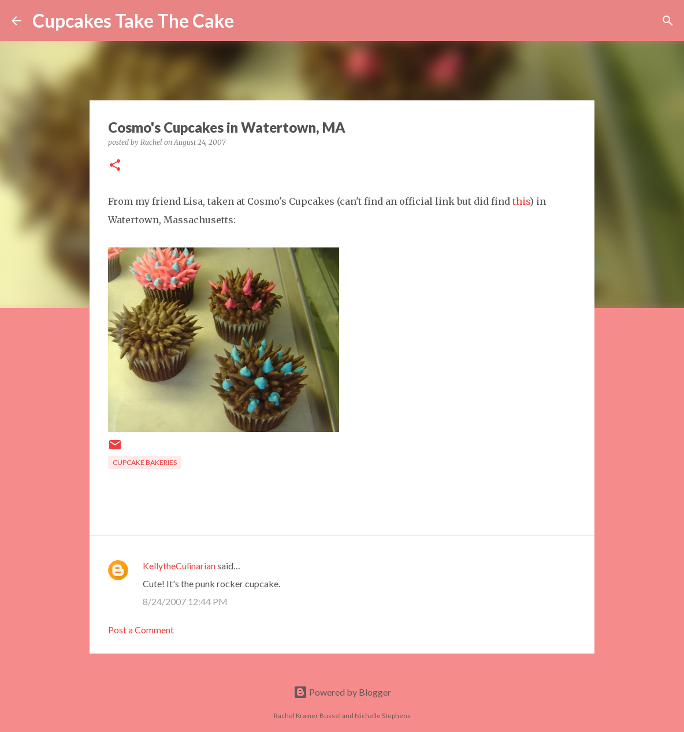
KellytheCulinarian (179, 565)
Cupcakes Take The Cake (133, 20)
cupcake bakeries (145, 462)
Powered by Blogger (342, 691)
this (521, 201)
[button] (115, 166)
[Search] (250, 21)
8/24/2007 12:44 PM (185, 601)
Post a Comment (141, 629)
